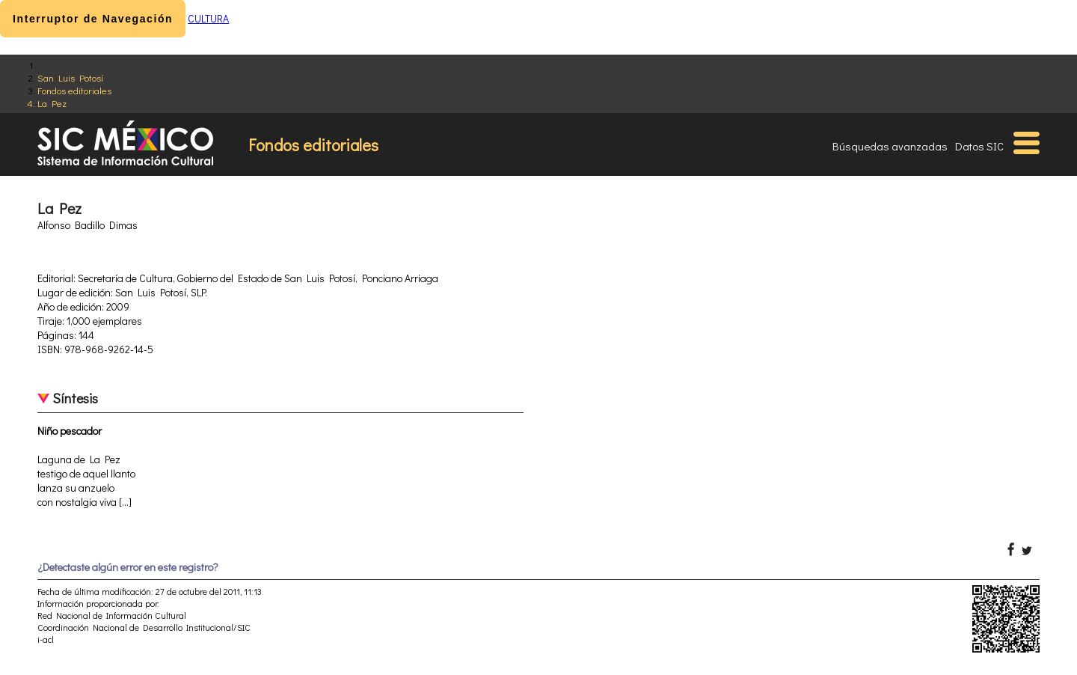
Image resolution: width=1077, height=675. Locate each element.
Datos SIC (979, 145)
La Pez (52, 103)
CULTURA (208, 18)
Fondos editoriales (74, 90)
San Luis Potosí (70, 77)
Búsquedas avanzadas (890, 145)
